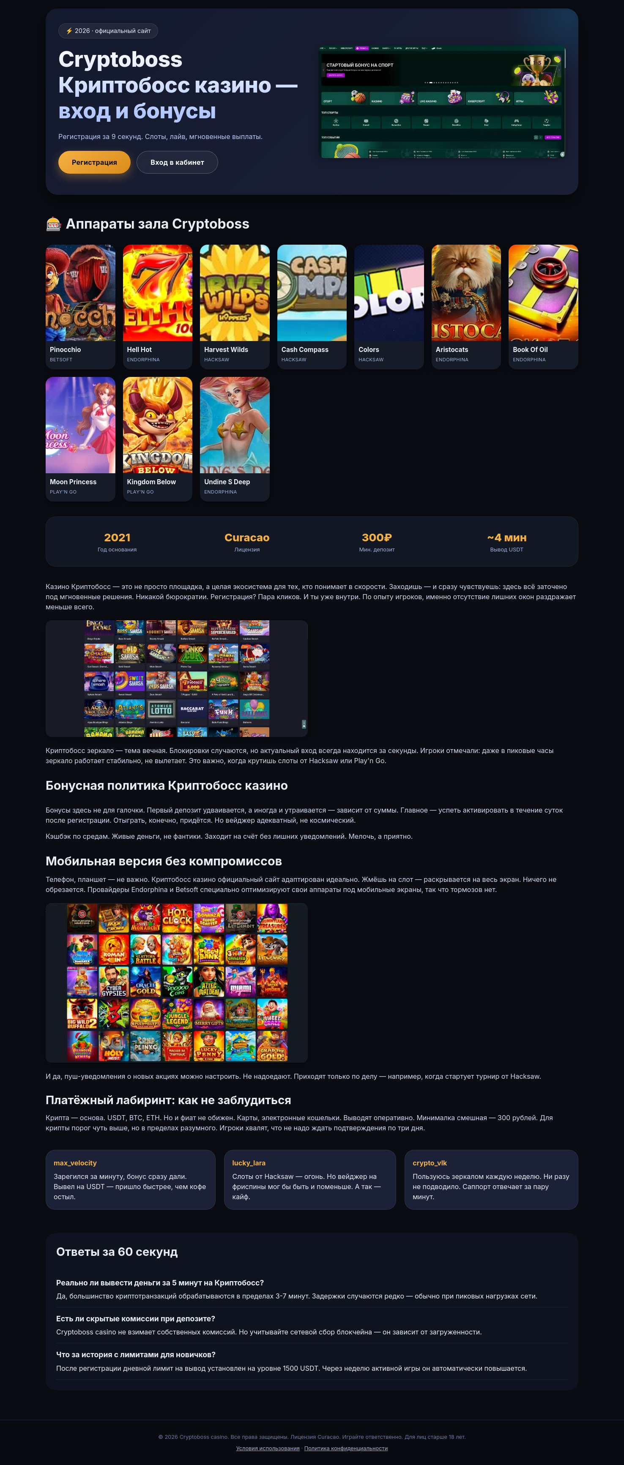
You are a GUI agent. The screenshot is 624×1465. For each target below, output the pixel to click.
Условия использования (268, 1448)
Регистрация (94, 162)
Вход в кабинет (177, 162)
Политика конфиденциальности (346, 1448)
